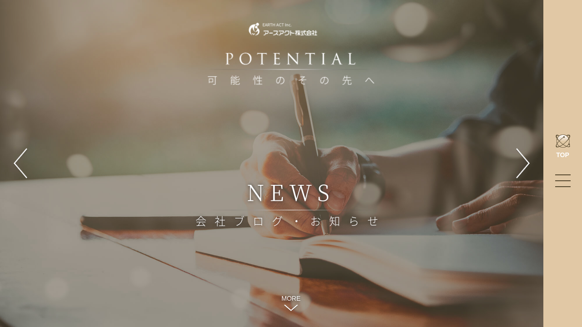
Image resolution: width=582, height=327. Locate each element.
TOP (563, 146)
